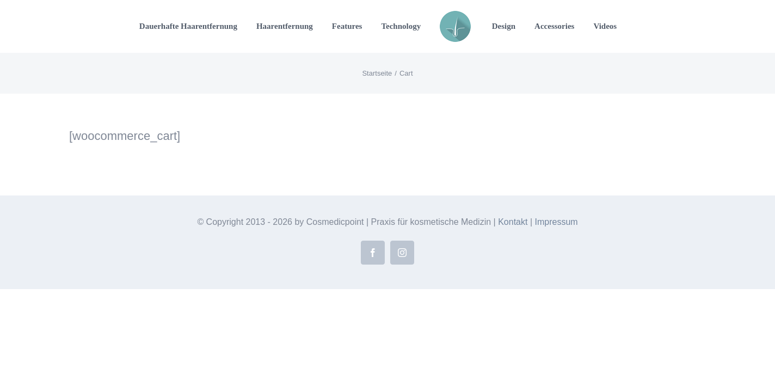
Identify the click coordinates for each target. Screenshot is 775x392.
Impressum (555, 221)
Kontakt (512, 221)
